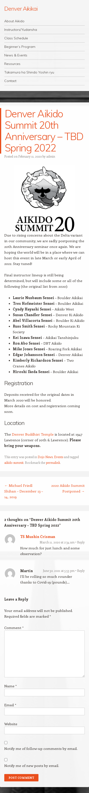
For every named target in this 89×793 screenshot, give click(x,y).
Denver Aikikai (20, 8)
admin (50, 156)
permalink (53, 462)
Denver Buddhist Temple (33, 434)
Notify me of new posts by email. (31, 765)
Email (10, 704)
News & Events (15, 55)
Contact (10, 81)
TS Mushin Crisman (37, 536)
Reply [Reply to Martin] (81, 571)
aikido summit (13, 462)
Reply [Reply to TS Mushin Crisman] (81, 542)
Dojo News (45, 457)
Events (58, 457)
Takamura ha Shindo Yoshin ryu (29, 72)
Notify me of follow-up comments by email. (41, 748)
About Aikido (14, 21)
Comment (13, 627)
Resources (12, 64)
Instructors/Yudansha (20, 29)
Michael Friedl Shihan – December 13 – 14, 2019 (23, 491)
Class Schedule (16, 38)
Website (10, 723)
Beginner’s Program (19, 47)
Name (10, 686)
